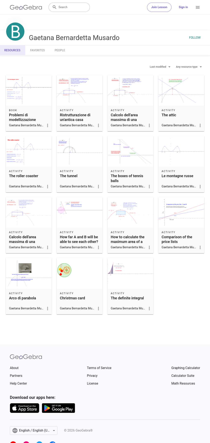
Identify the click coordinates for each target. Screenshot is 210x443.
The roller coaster (23, 176)
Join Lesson (159, 7)
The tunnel (69, 176)
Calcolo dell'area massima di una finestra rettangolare (127, 119)
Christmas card (72, 298)
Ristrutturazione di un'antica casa (75, 117)
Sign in (183, 7)
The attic (169, 115)
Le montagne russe (177, 176)
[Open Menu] (197, 7)
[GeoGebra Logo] (26, 7)
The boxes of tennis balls (127, 178)
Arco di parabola (22, 298)
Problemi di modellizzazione (22, 117)
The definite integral (127, 298)
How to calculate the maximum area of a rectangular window (127, 241)
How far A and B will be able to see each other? (79, 239)
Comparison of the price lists (177, 239)
